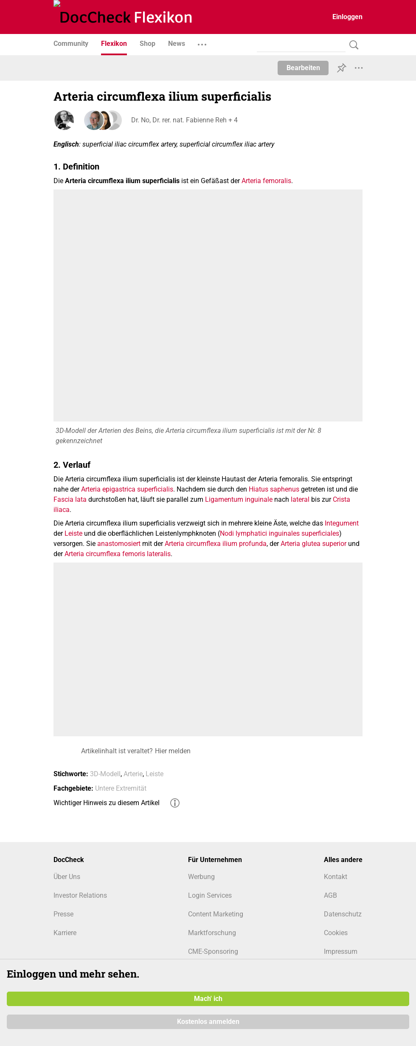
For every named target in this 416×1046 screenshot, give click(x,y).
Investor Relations (80, 895)
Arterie (133, 774)
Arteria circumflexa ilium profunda (216, 544)
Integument (342, 523)
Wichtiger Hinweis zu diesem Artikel (106, 803)
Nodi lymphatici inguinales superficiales (279, 533)
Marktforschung (212, 933)
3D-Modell (105, 774)
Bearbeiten (303, 68)
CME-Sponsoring (213, 951)
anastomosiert (119, 544)
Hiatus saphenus (274, 489)
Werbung (201, 877)
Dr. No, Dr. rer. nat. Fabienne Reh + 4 (183, 120)
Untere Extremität (120, 788)
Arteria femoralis (266, 181)
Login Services (210, 895)
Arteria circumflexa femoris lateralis (118, 554)
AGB (330, 895)
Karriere (64, 933)
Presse (63, 914)
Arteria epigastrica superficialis (127, 489)
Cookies (336, 933)
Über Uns (66, 877)
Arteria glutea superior (313, 544)
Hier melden (173, 751)
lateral (300, 499)
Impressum (340, 951)
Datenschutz (343, 914)
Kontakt (335, 877)
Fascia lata (70, 499)
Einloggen (347, 17)
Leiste (73, 533)
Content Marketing (215, 914)
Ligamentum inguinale (239, 499)
